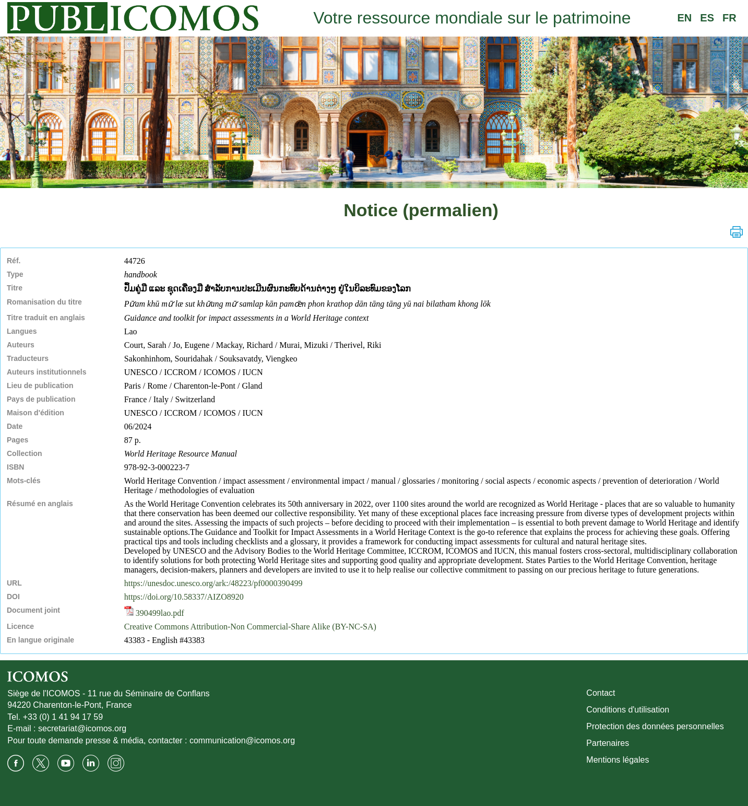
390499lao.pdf (154, 613)
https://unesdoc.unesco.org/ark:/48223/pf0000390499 (213, 583)
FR (729, 18)
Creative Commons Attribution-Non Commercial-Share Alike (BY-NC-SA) (250, 626)
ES (707, 18)
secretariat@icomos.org (82, 728)
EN (685, 18)
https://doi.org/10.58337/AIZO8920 (184, 596)
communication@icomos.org (242, 740)
